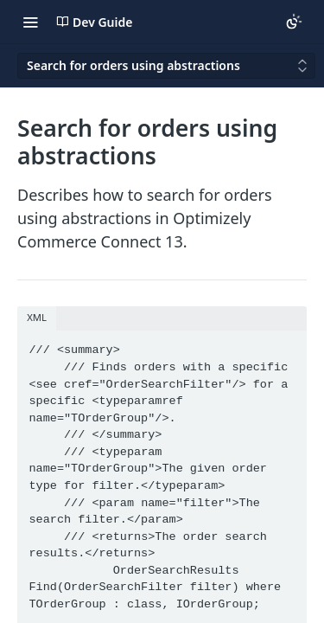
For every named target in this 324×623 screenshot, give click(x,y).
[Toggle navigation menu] (30, 22)
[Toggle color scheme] (294, 22)
